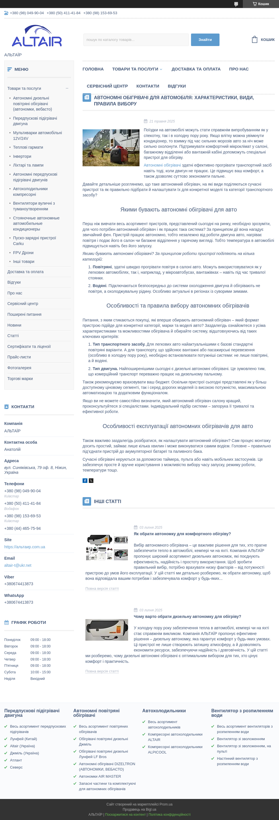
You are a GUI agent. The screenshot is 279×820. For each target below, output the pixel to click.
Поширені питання (24, 314)
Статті (13, 335)
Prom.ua (166, 804)
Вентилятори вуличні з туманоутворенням (34, 206)
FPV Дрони (23, 252)
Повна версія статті (102, 588)
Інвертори (22, 156)
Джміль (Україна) (24, 753)
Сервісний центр (22, 303)
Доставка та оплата (25, 271)
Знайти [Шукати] (205, 40)
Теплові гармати (28, 147)
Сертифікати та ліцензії (29, 346)
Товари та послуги (24, 88)
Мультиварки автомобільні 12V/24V (37, 135)
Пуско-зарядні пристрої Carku (34, 241)
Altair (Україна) (22, 746)
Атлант (16, 760)
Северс (16, 767)
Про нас (14, 293)
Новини (14, 325)
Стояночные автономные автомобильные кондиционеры (36, 223)
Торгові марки (20, 378)
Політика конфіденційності (170, 815)
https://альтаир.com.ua (24, 547)
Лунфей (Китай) (23, 739)
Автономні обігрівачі (162, 165)
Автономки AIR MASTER (100, 776)
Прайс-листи (19, 357)
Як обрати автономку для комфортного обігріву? (182, 534)
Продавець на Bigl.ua (139, 809)
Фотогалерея (19, 368)
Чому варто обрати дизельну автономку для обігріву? (187, 616)
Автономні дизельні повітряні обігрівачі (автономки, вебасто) (32, 103)
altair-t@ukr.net (17, 565)
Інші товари (23, 261)
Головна (93, 69)
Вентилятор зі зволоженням (241, 739)
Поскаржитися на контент (125, 815)
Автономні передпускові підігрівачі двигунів (35, 177)
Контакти (147, 86)
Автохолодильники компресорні (30, 191)
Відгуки (14, 282)
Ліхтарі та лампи (28, 165)
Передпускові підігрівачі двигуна (35, 121)
